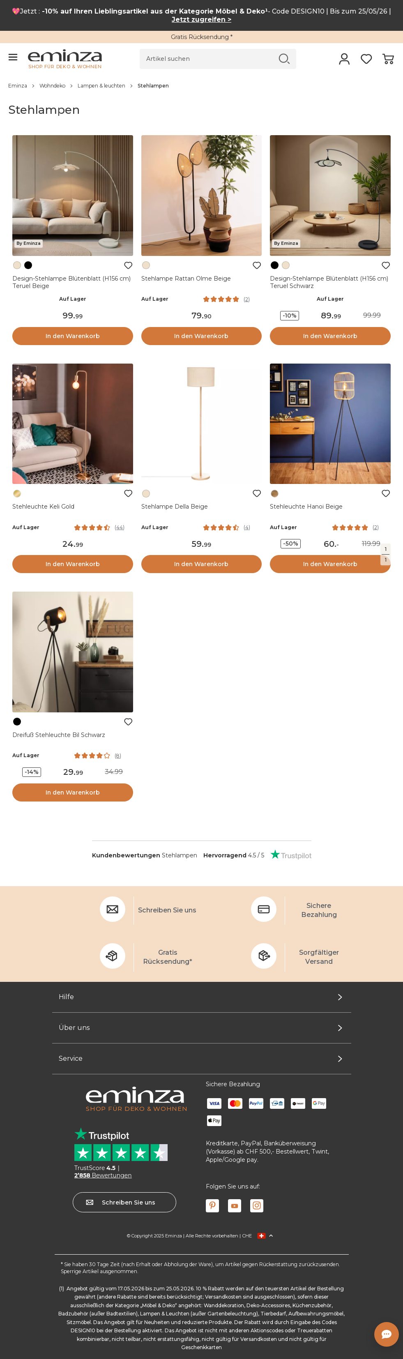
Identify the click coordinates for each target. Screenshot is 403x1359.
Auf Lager (72, 299)
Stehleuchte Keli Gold (43, 506)
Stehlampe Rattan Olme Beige (186, 278)
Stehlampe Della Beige (174, 506)
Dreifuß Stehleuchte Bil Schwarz (58, 735)
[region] (201, 85)
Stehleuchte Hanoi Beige (306, 506)
